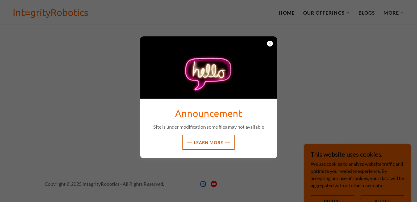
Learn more (208, 142)
